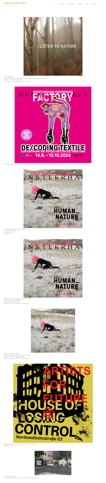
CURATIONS (72, 4)
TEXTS (81, 4)
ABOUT (95, 4)
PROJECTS (63, 4)
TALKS (88, 4)
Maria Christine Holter (15, 2)
